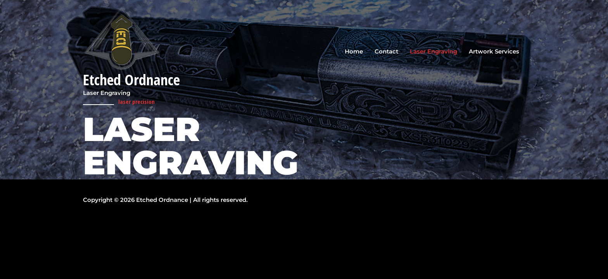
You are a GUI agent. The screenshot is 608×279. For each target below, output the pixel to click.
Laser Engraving (433, 51)
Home (354, 51)
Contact (386, 51)
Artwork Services (494, 51)
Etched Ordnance (133, 80)
